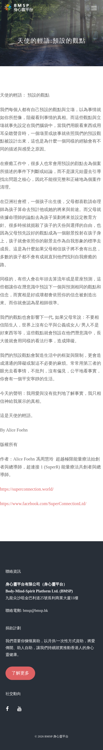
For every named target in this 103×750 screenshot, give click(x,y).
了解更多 (20, 673)
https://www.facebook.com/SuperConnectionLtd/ (43, 503)
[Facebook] (7, 709)
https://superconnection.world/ (27, 489)
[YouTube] (19, 709)
